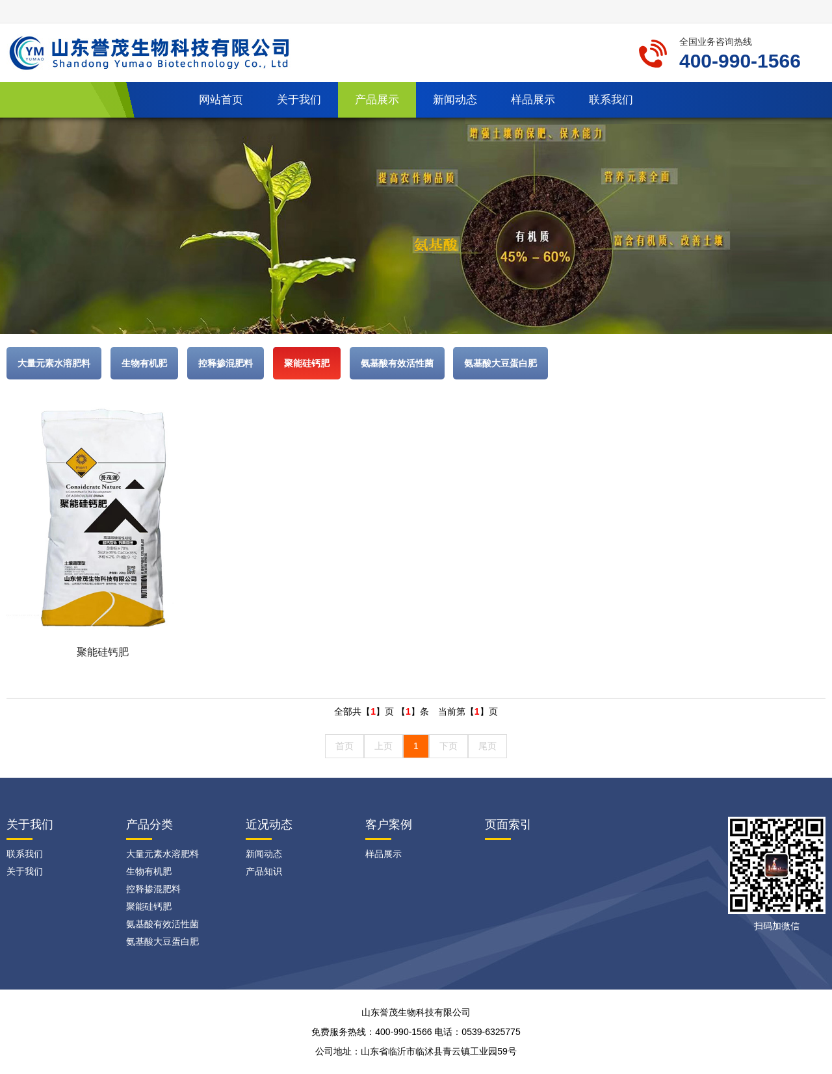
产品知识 (264, 871)
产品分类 (149, 824)
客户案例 (388, 824)
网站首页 (221, 100)
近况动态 (269, 824)
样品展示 (533, 100)
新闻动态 (455, 100)
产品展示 (377, 100)
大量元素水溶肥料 (54, 363)
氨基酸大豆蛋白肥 (500, 363)
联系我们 (611, 100)
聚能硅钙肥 (307, 363)
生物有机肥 (144, 363)
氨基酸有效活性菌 (397, 363)
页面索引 (508, 824)
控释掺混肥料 (225, 363)
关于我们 (299, 100)
